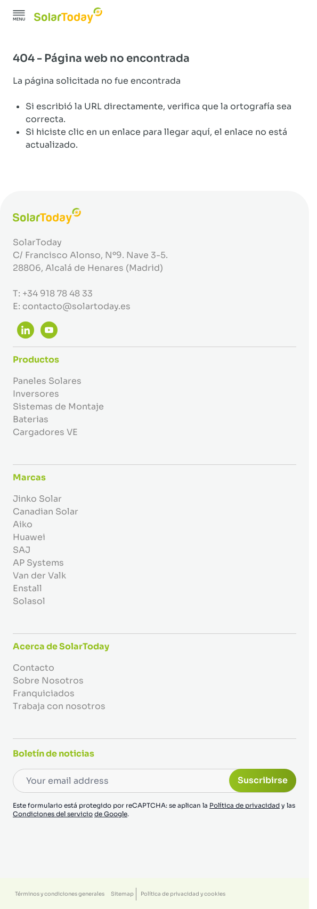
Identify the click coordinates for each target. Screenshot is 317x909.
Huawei (29, 537)
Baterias (30, 419)
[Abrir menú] (19, 15)
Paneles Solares (47, 381)
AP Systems (38, 562)
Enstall (27, 588)
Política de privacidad (244, 805)
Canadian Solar (45, 511)
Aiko (22, 524)
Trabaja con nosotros (59, 706)
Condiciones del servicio (53, 814)
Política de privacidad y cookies (183, 893)
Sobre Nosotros (48, 680)
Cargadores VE (45, 432)
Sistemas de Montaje (58, 406)
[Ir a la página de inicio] (68, 15)
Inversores (36, 393)
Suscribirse (263, 780)
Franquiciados (44, 693)
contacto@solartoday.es (76, 306)
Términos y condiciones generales (59, 893)
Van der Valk (39, 575)
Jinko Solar (37, 498)
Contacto (33, 667)
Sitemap (122, 893)
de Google (110, 814)
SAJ (21, 550)
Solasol (29, 601)
